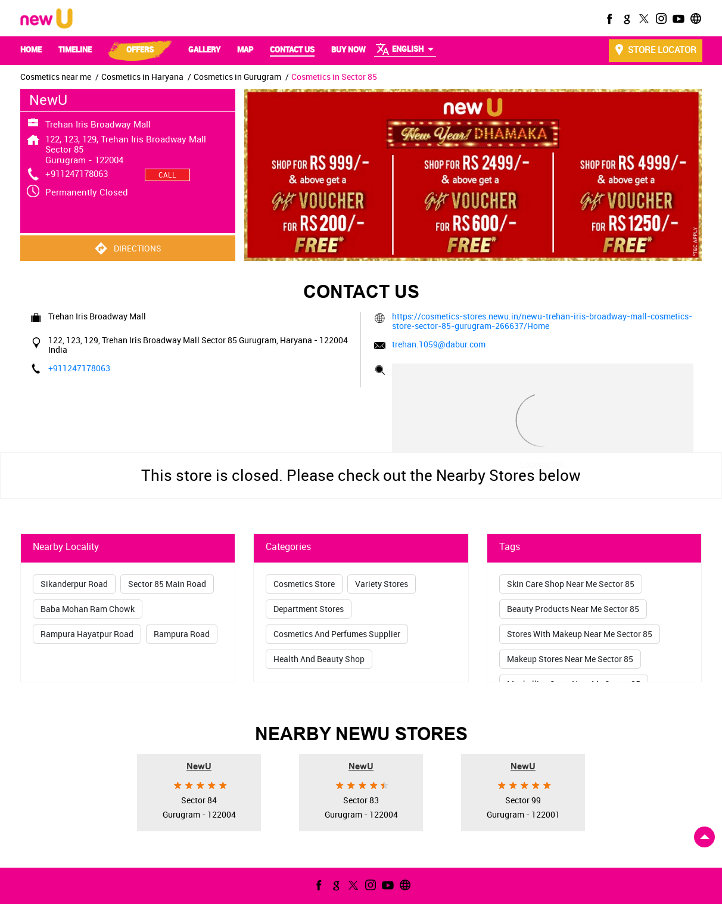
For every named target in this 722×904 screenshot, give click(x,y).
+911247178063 (76, 173)
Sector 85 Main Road (167, 583)
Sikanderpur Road (74, 583)
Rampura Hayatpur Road (87, 633)
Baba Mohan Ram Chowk (88, 608)
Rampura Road (182, 633)
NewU (198, 765)
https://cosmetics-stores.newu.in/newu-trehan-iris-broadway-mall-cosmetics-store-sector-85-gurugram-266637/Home (542, 320)
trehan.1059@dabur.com (439, 344)
